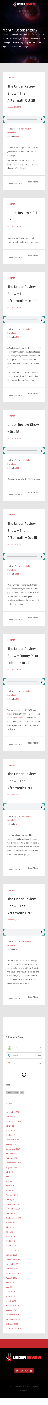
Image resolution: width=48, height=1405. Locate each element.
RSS (17, 136)
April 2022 (10, 1142)
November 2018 (13, 1326)
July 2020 (10, 1234)
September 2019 (14, 1280)
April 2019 (10, 1303)
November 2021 (13, 1160)
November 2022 (13, 1119)
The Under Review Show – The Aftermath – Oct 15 (23, 530)
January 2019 (12, 1317)
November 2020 (13, 1215)
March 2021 (11, 1197)
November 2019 (13, 1271)
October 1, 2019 (14, 926)
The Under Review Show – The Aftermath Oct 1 (22, 913)
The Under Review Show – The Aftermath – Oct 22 (23, 293)
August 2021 (12, 1174)
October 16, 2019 (14, 544)
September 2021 (14, 1169)
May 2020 (10, 1243)
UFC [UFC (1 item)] (23, 1099)
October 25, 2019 (14, 226)
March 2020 (11, 1252)
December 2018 (13, 1321)
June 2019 (10, 1294)
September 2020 (14, 1225)
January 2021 (12, 1206)
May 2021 (10, 1188)
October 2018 (12, 1331)
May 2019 (10, 1298)
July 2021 (10, 1179)
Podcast (11, 78)
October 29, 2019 (14, 107)
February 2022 (13, 1146)
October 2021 (12, 1165)
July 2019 (10, 1289)
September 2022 (14, 1128)
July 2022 (10, 1133)
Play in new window (23, 129)
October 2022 (12, 1123)
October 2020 (12, 1220)
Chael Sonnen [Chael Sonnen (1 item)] (12, 1099)
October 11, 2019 (14, 676)
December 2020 (13, 1211)
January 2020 (12, 1262)
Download (11, 132)
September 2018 (14, 1335)
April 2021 (10, 1192)
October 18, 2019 (14, 438)
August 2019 (12, 1285)
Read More (33, 181)
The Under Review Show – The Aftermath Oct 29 (22, 93)
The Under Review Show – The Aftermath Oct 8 (22, 788)
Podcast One (20, 724)
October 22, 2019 (14, 307)
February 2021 (13, 1202)
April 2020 (10, 1248)
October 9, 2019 (14, 801)
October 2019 (12, 1275)
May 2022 (10, 1137)
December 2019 (13, 1266)
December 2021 (13, 1156)
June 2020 (10, 1239)
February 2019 (13, 1312)
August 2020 (12, 1229)
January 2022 (12, 1151)
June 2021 (10, 1183)
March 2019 (11, 1308)
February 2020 (13, 1257)
